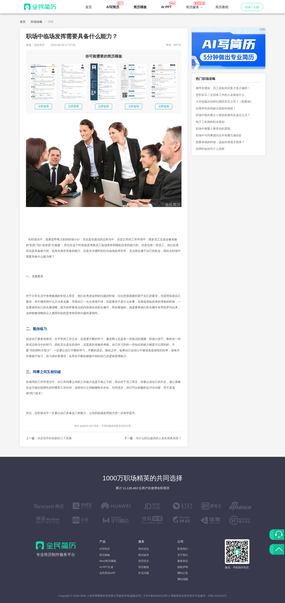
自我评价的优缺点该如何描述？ (216, 108)
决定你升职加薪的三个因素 (54, 438)
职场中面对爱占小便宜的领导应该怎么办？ (223, 115)
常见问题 (143, 573)
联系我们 (182, 548)
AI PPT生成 (106, 567)
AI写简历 (104, 548)
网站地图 (182, 579)
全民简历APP (107, 573)
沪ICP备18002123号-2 (156, 595)
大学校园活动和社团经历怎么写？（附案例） (224, 101)
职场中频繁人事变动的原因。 (214, 128)
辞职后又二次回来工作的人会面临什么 (220, 94)
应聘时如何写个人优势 (210, 148)
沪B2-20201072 (217, 595)
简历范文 (143, 560)
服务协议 (182, 560)
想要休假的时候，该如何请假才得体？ (220, 142)
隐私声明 (182, 567)
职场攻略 (36, 21)
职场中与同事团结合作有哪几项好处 (219, 135)
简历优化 (143, 548)
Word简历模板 (107, 560)
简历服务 (194, 6)
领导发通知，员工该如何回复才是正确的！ (223, 88)
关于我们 (182, 555)
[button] (194, 7)
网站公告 (182, 573)
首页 (88, 7)
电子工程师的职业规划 (210, 121)
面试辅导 (143, 555)
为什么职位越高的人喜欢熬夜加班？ (158, 438)
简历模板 (104, 555)
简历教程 (222, 7)
